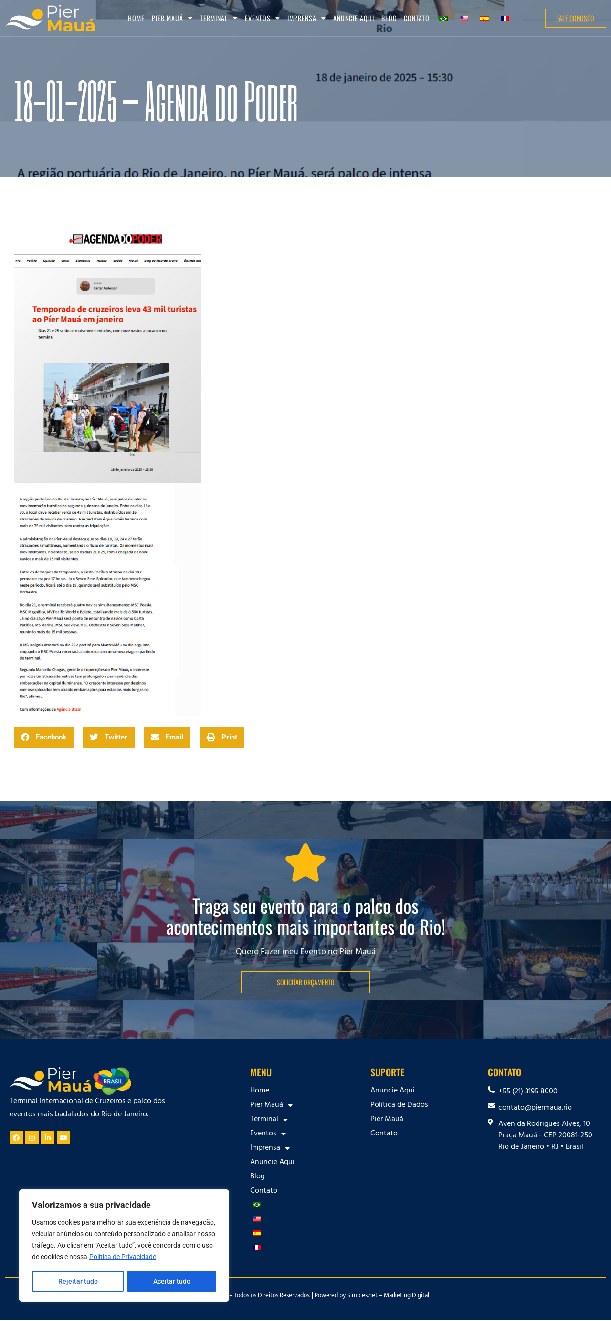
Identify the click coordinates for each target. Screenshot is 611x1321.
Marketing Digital (406, 1296)
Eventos (262, 18)
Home (136, 18)
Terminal (219, 18)
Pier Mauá (172, 18)
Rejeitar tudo (77, 1281)
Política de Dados (399, 1105)
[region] (124, 1246)
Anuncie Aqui (353, 18)
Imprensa (306, 18)
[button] (44, 737)
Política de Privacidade (122, 1257)
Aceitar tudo (171, 1281)
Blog (389, 18)
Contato (417, 18)
